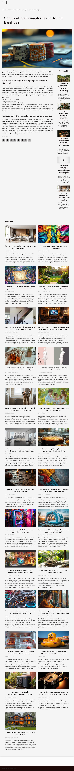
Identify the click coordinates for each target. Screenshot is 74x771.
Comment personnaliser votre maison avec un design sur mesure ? (64, 197)
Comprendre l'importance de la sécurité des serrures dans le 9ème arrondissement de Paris (54, 694)
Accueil (4, 10)
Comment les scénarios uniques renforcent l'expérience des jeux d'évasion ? (63, 142)
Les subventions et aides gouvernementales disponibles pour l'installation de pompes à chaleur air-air (20, 694)
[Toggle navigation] (4, 2)
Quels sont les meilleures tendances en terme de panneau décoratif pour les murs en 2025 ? (20, 451)
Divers (10, 10)
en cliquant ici (25, 88)
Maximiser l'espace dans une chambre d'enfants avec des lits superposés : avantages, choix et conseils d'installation (20, 654)
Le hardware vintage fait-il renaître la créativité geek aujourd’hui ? (63, 115)
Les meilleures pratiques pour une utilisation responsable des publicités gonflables (53, 654)
